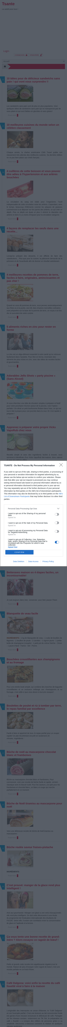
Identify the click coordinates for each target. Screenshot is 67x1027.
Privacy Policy (48, 561)
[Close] (61, 465)
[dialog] (33, 513)
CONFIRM (19, 552)
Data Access (33, 561)
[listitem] (33, 508)
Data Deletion (18, 561)
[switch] (57, 514)
